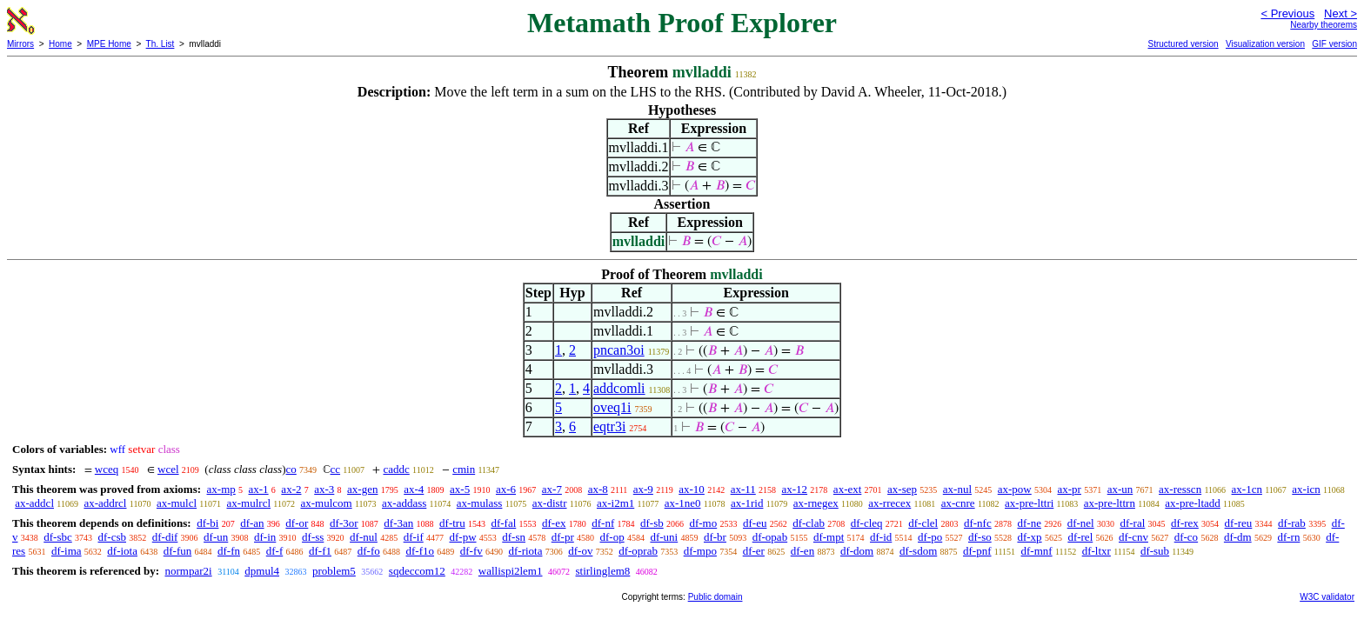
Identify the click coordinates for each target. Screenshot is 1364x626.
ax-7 (552, 489)
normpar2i (187, 570)
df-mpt (828, 536)
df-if (414, 536)
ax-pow (1015, 489)
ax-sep (902, 489)
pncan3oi (619, 350)
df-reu (1239, 522)
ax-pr (1069, 489)
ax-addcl (34, 502)
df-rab (1292, 522)
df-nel (1080, 522)
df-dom (856, 550)
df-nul (364, 536)
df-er (754, 550)
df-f (275, 550)
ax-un (1120, 489)
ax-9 (643, 489)
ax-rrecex (889, 502)
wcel (168, 469)
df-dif (165, 536)
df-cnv (1133, 536)
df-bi (207, 522)
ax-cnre (958, 502)
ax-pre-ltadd (1192, 502)
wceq (106, 469)
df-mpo (700, 550)
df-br (715, 536)
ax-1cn (1247, 489)
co (291, 469)
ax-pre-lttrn (1109, 502)
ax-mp (221, 489)
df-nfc (978, 522)
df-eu (754, 522)
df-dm (1238, 536)
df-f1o (419, 550)
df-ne (1028, 522)
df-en (802, 550)
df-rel (1080, 536)
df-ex (553, 522)
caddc (396, 469)
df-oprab (638, 550)
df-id (881, 536)
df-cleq (867, 522)
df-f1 (320, 550)
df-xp (1029, 536)
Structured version (1182, 44)
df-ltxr (1096, 550)
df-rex (1185, 522)
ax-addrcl (105, 502)
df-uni (664, 536)
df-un (216, 536)
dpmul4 (261, 570)
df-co (1186, 536)
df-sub (1154, 550)
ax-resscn (1180, 489)
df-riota (525, 550)
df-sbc (57, 536)
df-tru (452, 522)
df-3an (398, 522)
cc (336, 469)
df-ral (1132, 522)
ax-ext (847, 489)
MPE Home (109, 44)
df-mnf (1037, 550)
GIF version (1334, 44)
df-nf (603, 522)
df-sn (513, 536)
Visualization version (1265, 44)
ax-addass (404, 502)
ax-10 (692, 489)
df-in (265, 536)
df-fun (178, 550)
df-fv (471, 550)
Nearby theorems (1323, 25)
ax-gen (362, 489)
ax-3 (324, 489)
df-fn (228, 550)
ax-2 (291, 489)
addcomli (619, 388)
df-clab (808, 522)
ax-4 (414, 489)
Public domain (715, 597)
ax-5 (460, 489)
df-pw (462, 536)
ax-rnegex (816, 502)
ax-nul (957, 489)
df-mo (703, 522)
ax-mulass (480, 502)
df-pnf (977, 550)
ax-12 (795, 489)
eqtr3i (609, 426)
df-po (930, 536)
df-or (296, 522)
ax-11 (743, 489)
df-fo (369, 550)
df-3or (344, 522)
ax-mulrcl (249, 502)
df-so (980, 536)
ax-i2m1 (615, 502)
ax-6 (506, 489)
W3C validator (1327, 597)
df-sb (652, 522)
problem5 (334, 570)
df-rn (1288, 536)
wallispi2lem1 (510, 570)
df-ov (580, 550)
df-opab (769, 536)
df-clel (923, 522)
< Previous (1287, 13)
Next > (1340, 13)
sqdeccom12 (417, 570)
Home (60, 44)
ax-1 (259, 489)
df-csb (112, 536)
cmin (463, 469)
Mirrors (20, 44)
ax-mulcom (325, 502)
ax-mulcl (177, 502)
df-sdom (918, 550)
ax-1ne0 (683, 502)
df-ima (66, 550)
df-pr (563, 536)
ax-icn (1306, 489)
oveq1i (612, 407)
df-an (252, 522)
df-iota (122, 550)
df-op (612, 536)
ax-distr (549, 502)
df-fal (503, 522)
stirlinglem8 (603, 570)
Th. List (160, 44)
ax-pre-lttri (1029, 502)
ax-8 (598, 489)
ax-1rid (747, 502)
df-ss (313, 536)
